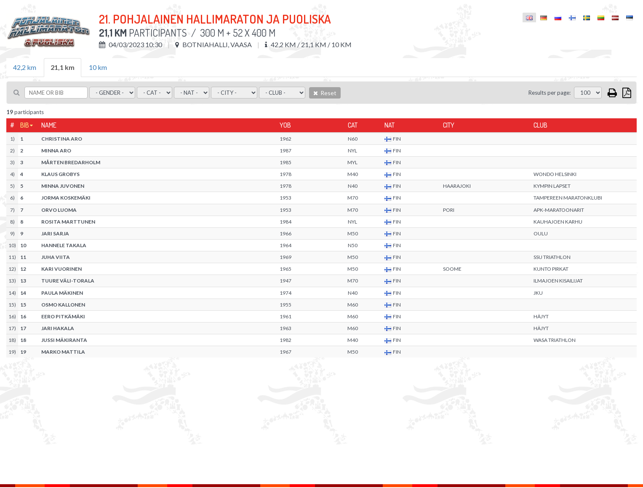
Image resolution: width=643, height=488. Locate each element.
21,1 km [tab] (63, 67)
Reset (324, 92)
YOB (285, 125)
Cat (353, 125)
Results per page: (549, 92)
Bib (24, 125)
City (448, 125)
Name (48, 125)
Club (540, 125)
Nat (389, 125)
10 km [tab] (98, 67)
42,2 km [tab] (24, 67)
